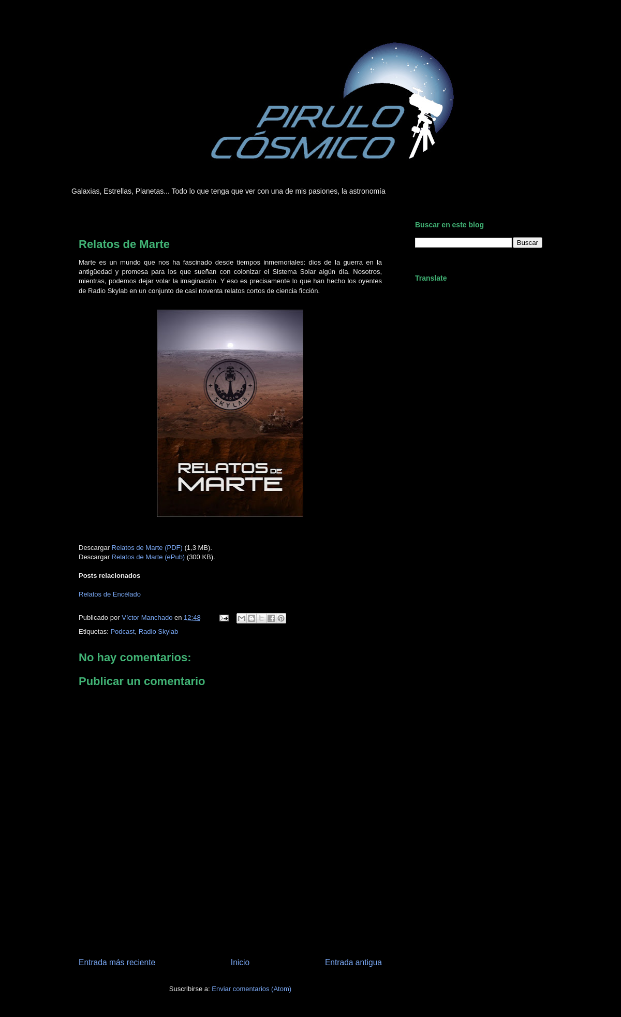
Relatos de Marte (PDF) (147, 547)
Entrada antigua (353, 962)
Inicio (240, 962)
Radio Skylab (159, 631)
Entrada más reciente (117, 962)
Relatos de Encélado (110, 594)
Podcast (122, 631)
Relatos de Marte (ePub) (148, 557)
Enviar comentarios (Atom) (251, 989)
